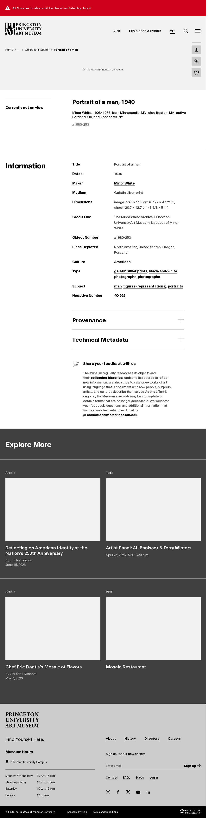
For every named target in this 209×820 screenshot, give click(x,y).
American (122, 261)
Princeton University (44, 812)
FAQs (126, 777)
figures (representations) (144, 286)
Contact (111, 777)
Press (140, 777)
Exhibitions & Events (145, 30)
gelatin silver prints (130, 271)
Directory (151, 738)
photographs (149, 276)
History (130, 738)
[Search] (186, 31)
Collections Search (37, 49)
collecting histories (107, 377)
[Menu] (197, 31)
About (111, 738)
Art (172, 30)
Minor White (124, 183)
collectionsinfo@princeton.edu (112, 415)
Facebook (118, 792)
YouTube (138, 792)
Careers (174, 738)
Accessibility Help (77, 812)
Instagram (108, 792)
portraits (175, 286)
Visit (116, 30)
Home (9, 49)
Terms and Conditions (105, 812)
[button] (22, 720)
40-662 (119, 295)
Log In (154, 777)
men (118, 286)
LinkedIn (148, 792)
